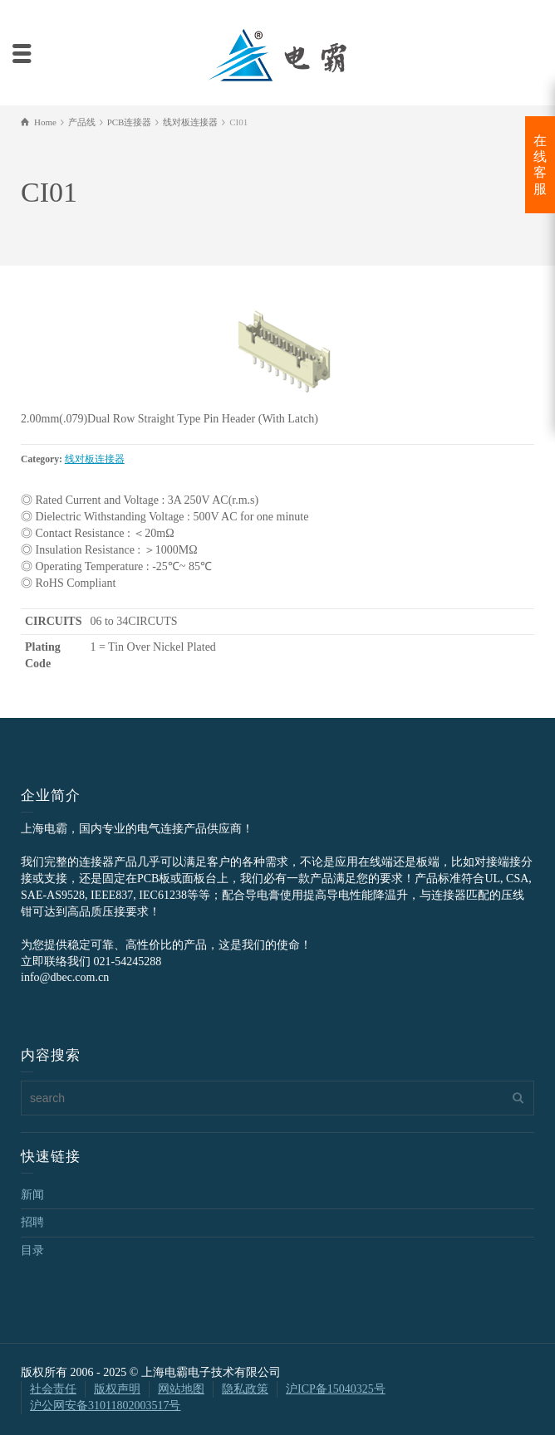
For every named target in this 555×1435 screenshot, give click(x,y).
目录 (32, 1250)
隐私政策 (245, 1389)
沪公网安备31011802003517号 (105, 1405)
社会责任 (53, 1389)
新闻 (32, 1195)
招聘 (32, 1222)
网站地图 (181, 1389)
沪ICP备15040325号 (336, 1389)
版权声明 (117, 1389)
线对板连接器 (95, 459)
